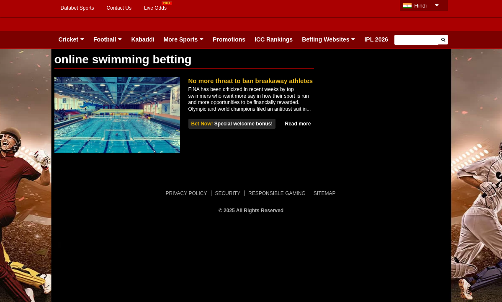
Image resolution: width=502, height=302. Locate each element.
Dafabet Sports (77, 8)
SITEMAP (325, 193)
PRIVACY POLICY (186, 193)
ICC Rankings (274, 39)
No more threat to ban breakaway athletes (250, 80)
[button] (443, 39)
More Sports (181, 39)
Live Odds (155, 8)
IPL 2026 (376, 39)
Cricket (68, 39)
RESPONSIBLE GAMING (277, 193)
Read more (298, 124)
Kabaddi (142, 39)
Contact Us (119, 8)
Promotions (229, 39)
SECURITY (227, 193)
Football (104, 39)
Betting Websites (325, 39)
